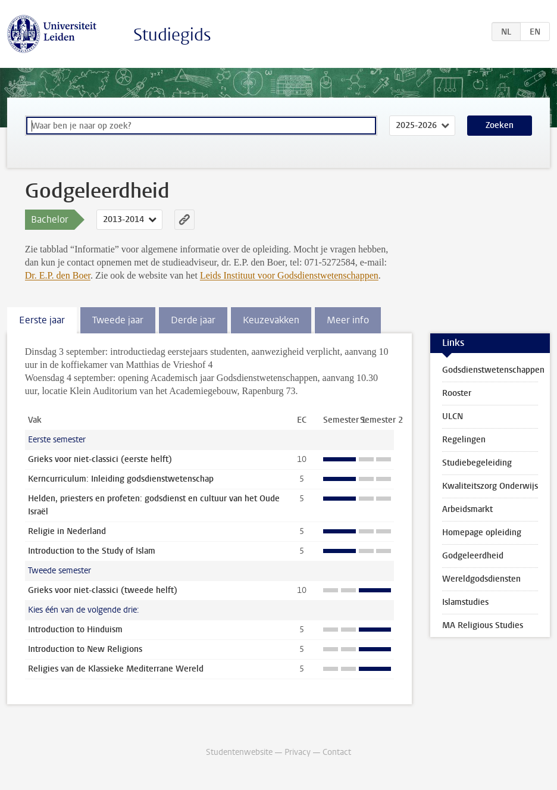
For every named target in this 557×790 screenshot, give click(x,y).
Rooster (456, 393)
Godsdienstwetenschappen (493, 370)
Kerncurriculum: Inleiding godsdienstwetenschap (121, 479)
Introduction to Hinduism (75, 629)
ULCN (452, 416)
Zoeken (500, 125)
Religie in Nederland (67, 531)
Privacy (297, 752)
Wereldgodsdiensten (481, 579)
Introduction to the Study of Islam (91, 551)
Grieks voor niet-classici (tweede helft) (102, 590)
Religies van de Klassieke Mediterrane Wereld (116, 669)
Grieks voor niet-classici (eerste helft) (100, 459)
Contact (337, 752)
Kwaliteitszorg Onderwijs (490, 486)
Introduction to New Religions (85, 649)
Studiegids (172, 35)
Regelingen (464, 439)
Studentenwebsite (239, 752)
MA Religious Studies (482, 625)
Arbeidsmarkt (467, 509)
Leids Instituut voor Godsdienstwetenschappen (289, 275)
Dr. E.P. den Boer (57, 275)
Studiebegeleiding (477, 463)
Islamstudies (465, 602)
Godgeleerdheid (472, 555)
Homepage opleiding (481, 532)
